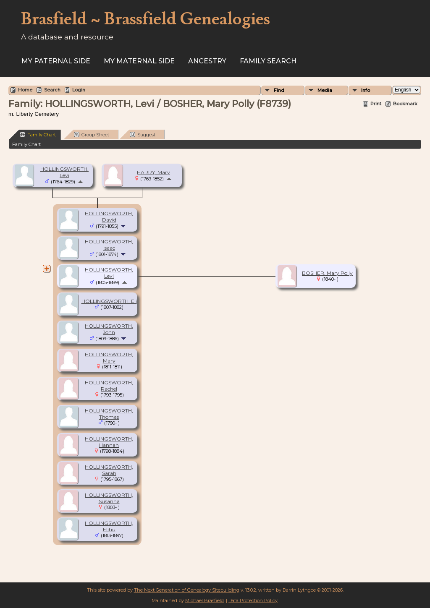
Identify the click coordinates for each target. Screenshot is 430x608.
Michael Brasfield (204, 600)
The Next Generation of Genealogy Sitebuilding (186, 590)
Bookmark (405, 104)
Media (324, 90)
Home (25, 90)
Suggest (142, 134)
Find (279, 90)
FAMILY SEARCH (268, 61)
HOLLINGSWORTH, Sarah (109, 470)
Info (365, 90)
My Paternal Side (55, 61)
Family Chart (38, 134)
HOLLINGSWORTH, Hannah (109, 442)
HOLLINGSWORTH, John (109, 329)
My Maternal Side (139, 61)
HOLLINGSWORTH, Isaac (109, 244)
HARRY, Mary (153, 172)
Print (375, 104)
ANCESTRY (207, 61)
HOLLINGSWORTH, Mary (109, 357)
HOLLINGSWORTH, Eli (109, 301)
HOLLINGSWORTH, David (109, 216)
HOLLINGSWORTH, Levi (64, 172)
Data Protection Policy (253, 600)
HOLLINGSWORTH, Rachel (109, 385)
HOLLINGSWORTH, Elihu (109, 526)
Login (78, 90)
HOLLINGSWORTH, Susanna (109, 498)
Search (52, 90)
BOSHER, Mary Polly (327, 273)
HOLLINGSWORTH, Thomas (109, 413)
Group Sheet (91, 134)
